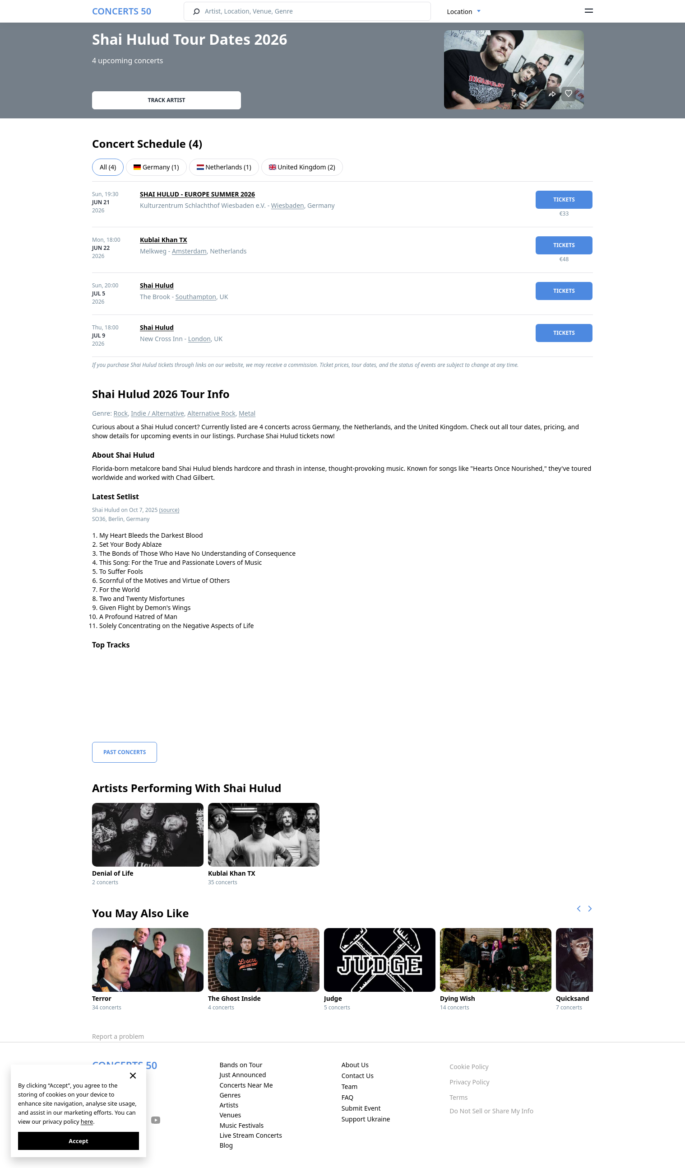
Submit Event (361, 1108)
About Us (355, 1064)
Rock (121, 413)
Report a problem (118, 1036)
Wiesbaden (287, 205)
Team (350, 1086)
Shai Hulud (157, 285)
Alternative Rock (211, 413)
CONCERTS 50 (121, 11)
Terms (458, 1097)
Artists (228, 1105)
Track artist (166, 100)
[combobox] (464, 12)
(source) (169, 510)
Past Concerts (124, 752)
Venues (230, 1115)
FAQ (348, 1097)
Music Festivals (241, 1125)
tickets (564, 199)
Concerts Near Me (246, 1085)
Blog (226, 1145)
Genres (230, 1095)
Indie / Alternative (157, 413)
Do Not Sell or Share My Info (491, 1111)
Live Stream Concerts (250, 1135)
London (199, 338)
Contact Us (358, 1075)
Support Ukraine (366, 1119)
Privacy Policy (469, 1082)
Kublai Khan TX (163, 239)
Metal (247, 413)
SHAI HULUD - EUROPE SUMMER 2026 (197, 194)
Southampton (196, 296)
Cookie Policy (468, 1066)
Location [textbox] (459, 11)
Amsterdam (189, 251)
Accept (78, 1141)
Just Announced (242, 1074)
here (87, 1121)
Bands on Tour (240, 1064)
